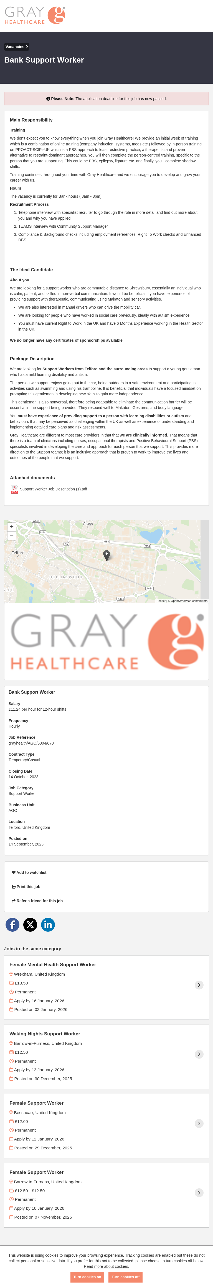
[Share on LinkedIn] (48, 925)
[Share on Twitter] (30, 925)
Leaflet (161, 600)
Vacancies (17, 46)
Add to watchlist (29, 872)
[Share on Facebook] (12, 925)
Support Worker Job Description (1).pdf (53, 489)
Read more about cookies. (106, 1266)
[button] (106, 555)
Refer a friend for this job (37, 901)
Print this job (26, 886)
